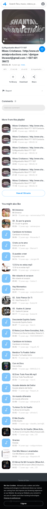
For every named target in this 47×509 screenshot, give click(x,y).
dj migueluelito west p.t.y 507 (37, 69)
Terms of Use (23, 480)
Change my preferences (12, 498)
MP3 (5, 69)
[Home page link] (5, 4)
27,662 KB (13, 69)
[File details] (23, 128)
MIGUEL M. (6, 65)
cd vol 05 (24, 69)
